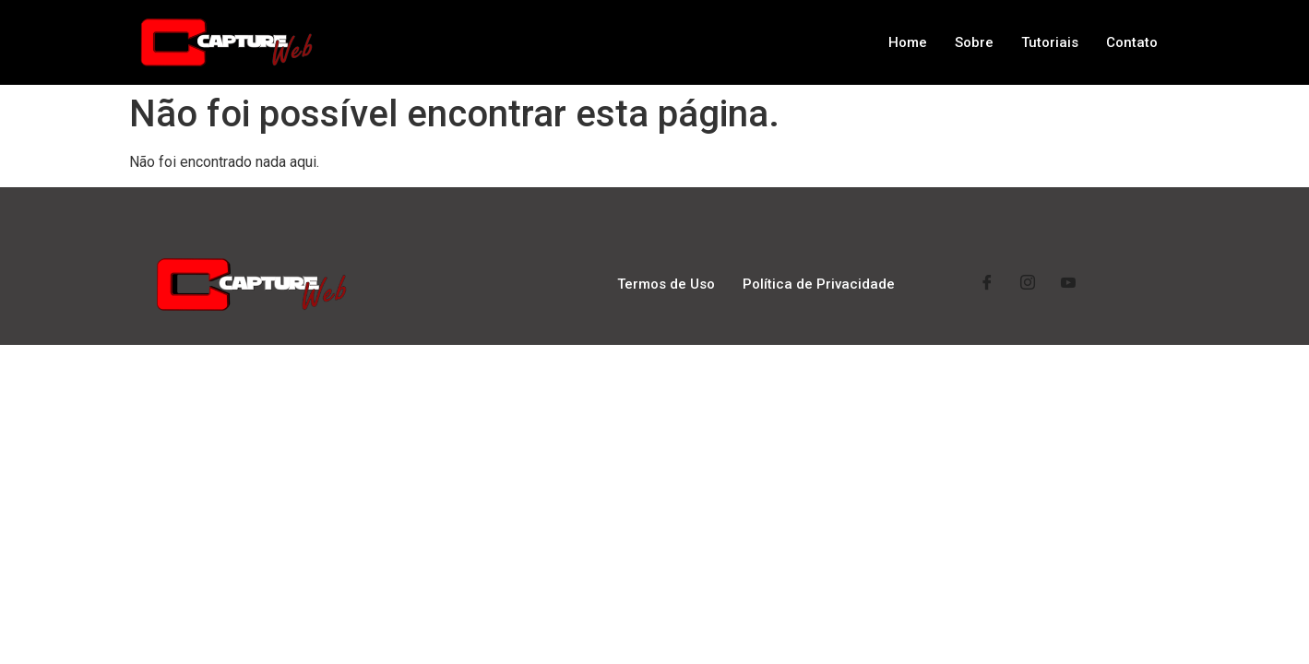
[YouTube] (1068, 285)
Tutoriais (1049, 42)
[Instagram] (1027, 285)
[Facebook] (987, 285)
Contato (1132, 42)
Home (907, 42)
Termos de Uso (666, 284)
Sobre (974, 42)
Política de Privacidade (819, 284)
